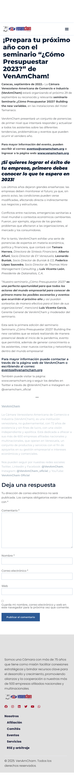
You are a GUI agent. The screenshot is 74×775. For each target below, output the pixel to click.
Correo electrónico (15, 570)
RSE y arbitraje (18, 748)
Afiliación (14, 722)
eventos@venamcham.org (22, 370)
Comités (13, 729)
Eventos (13, 735)
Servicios (14, 741)
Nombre (8, 555)
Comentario (10, 510)
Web (5, 586)
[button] (67, 29)
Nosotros (12, 716)
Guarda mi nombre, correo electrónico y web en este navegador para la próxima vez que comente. (35, 606)
